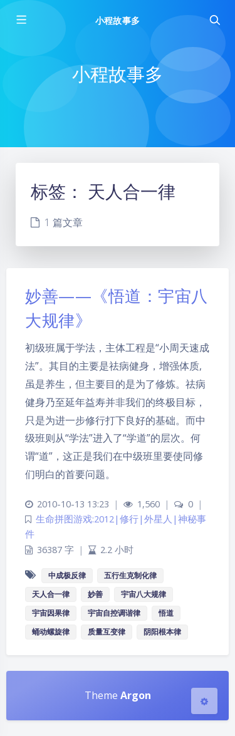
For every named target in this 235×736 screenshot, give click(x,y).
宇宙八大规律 (143, 594)
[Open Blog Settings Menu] (204, 701)
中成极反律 (67, 575)
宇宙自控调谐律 (114, 613)
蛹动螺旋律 (51, 631)
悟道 (166, 613)
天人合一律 (51, 594)
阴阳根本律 (162, 631)
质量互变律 (106, 631)
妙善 (95, 594)
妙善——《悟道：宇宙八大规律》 (116, 307)
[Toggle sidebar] (20, 20)
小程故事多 (117, 20)
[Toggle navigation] (214, 20)
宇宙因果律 (51, 613)
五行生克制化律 (130, 575)
